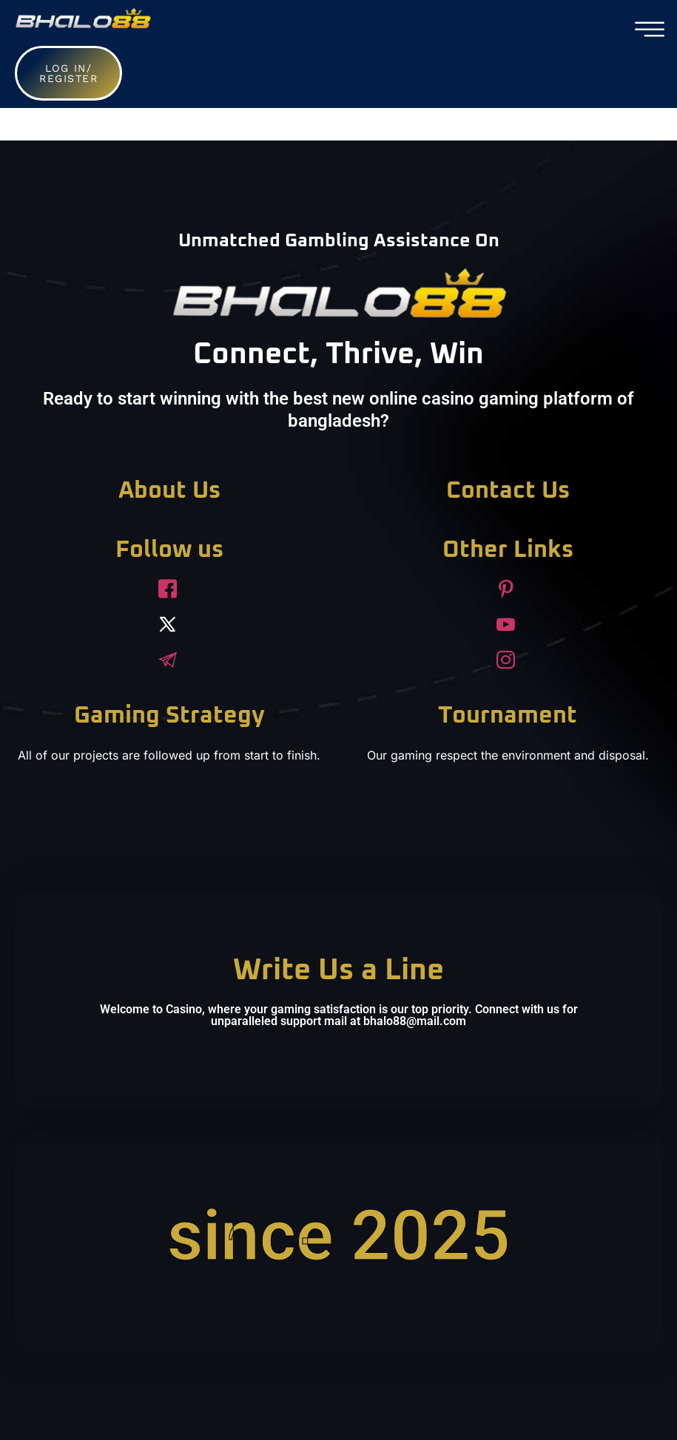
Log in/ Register (68, 73)
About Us (169, 491)
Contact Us (508, 491)
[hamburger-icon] (645, 30)
